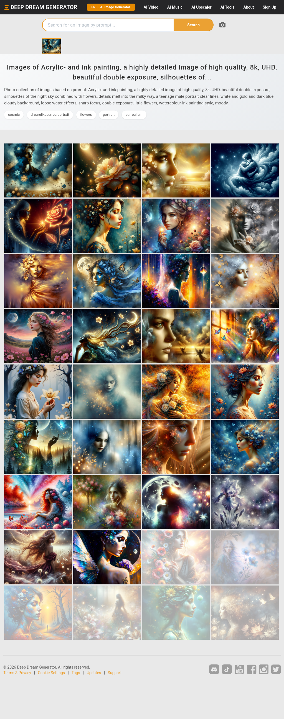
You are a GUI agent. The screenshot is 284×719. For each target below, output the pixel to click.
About (248, 7)
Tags (76, 673)
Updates (94, 673)
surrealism (134, 114)
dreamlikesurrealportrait (50, 114)
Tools (227, 7)
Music (174, 7)
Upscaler (201, 7)
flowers (86, 114)
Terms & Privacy (17, 673)
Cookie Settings (51, 673)
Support (114, 673)
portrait (109, 114)
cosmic (14, 114)
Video (151, 7)
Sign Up (269, 7)
